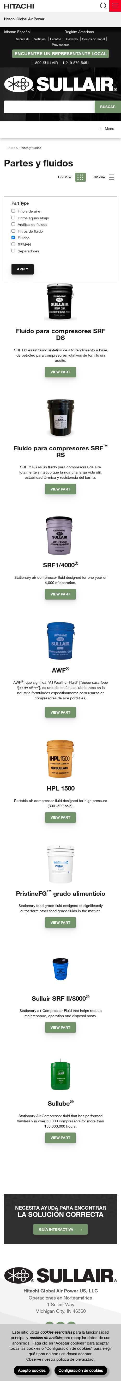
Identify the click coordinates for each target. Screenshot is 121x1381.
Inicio (11, 148)
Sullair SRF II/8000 (60, 998)
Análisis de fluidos (32, 224)
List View (103, 177)
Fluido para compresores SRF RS (61, 451)
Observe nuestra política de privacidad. (60, 1359)
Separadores (28, 251)
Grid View (72, 177)
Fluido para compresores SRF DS (60, 334)
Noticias (39, 39)
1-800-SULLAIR (45, 62)
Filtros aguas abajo (33, 218)
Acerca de (22, 39)
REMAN (24, 244)
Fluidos (23, 237)
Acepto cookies (32, 1370)
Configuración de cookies (80, 1370)
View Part (60, 372)
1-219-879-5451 (75, 62)
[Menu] (115, 6)
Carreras (72, 39)
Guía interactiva (60, 1229)
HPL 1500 (61, 788)
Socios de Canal (93, 39)
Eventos (55, 39)
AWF (60, 670)
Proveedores (60, 44)
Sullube (61, 1103)
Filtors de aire (29, 211)
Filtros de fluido (30, 231)
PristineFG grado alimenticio (60, 893)
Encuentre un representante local (61, 53)
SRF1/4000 (60, 565)
